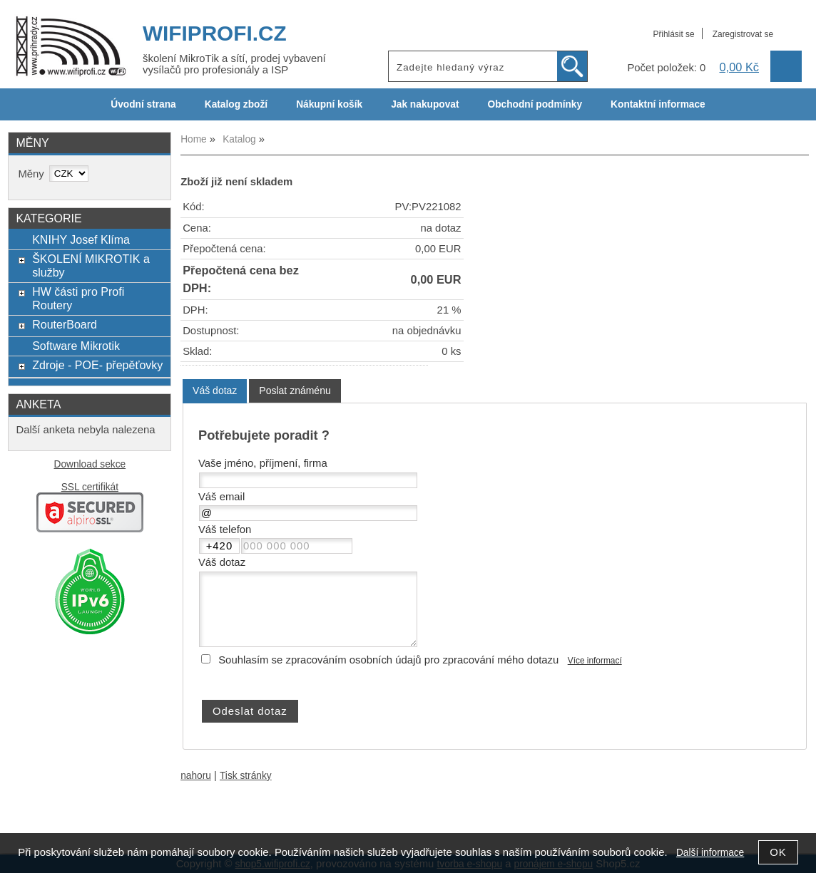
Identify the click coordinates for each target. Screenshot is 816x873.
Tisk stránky (246, 775)
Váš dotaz (215, 390)
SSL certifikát (89, 487)
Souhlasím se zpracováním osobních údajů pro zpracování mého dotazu (388, 660)
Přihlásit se (673, 34)
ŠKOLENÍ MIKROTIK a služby (91, 265)
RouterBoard (64, 324)
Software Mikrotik (76, 345)
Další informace (710, 852)
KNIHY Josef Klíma (81, 239)
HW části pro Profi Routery (78, 298)
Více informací (595, 661)
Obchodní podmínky (534, 104)
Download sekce (90, 464)
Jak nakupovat (425, 104)
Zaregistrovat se (743, 34)
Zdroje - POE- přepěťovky (97, 364)
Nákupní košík (329, 104)
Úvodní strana (143, 104)
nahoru (195, 775)
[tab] (215, 391)
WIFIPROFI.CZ (215, 33)
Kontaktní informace (658, 104)
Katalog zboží (236, 104)
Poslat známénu (294, 390)
